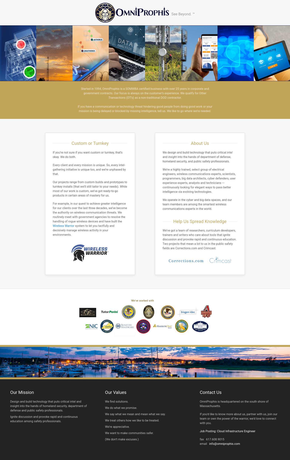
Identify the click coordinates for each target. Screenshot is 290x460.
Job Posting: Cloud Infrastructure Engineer (227, 431)
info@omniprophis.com (224, 444)
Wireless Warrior (63, 226)
